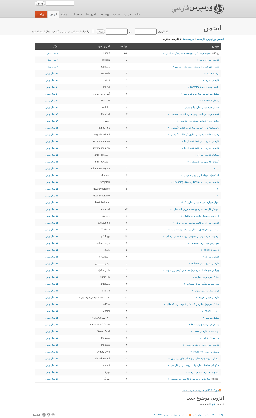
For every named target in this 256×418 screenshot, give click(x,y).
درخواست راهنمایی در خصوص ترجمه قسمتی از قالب (192, 236)
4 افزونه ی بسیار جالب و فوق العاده (201, 216)
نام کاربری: (151, 31)
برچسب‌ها (188, 39)
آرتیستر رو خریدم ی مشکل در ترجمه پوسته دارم (195, 229)
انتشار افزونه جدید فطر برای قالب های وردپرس (195, 358)
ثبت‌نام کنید (37, 31)
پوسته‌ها (104, 14)
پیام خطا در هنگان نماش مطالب (203, 283)
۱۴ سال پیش (51, 243)
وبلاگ (64, 14)
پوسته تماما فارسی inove (206, 331)
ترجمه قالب (213, 73)
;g (218, 168)
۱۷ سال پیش (51, 372)
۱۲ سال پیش (51, 127)
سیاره (116, 14)
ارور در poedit (212, 311)
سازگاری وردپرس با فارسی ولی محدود (190, 378)
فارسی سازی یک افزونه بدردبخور (202, 345)
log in (213, 404)
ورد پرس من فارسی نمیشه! (205, 243)
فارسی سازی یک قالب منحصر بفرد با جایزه (197, 222)
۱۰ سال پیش (51, 73)
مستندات (77, 14)
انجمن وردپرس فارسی (210, 39)
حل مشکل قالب (211, 338)
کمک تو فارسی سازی (208, 155)
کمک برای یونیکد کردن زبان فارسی (201, 175)
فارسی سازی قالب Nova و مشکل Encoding (196, 182)
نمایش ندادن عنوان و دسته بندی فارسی (199, 121)
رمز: (119, 31)
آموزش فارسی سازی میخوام (204, 161)
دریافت (41, 14)
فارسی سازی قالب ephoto (205, 263)
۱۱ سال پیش (51, 107)
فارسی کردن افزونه (209, 297)
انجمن (53, 14)
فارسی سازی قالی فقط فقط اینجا (201, 141)
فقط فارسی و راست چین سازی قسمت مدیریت (195, 114)
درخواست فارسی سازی (207, 290)
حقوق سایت (198, 415)
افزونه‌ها (91, 14)
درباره (127, 14)
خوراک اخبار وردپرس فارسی (177, 415)
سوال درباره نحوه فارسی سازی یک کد (200, 202)
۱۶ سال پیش (51, 358)
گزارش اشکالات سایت (214, 415)
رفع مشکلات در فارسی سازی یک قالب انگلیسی (195, 127)
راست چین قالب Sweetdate (204, 87)
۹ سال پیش (52, 59)
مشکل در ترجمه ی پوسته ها (205, 324)
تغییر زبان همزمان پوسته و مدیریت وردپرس (197, 66)
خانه (137, 14)
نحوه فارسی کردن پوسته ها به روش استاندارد (188, 53)
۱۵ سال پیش (51, 345)
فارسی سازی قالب (209, 59)
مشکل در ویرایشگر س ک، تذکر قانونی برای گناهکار (193, 304)
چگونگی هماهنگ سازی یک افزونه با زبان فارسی (195, 365)
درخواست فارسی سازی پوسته (203, 372)
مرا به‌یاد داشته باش (80, 31)
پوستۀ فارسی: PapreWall (206, 351)
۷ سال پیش (52, 53)
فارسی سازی (212, 80)
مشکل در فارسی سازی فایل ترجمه (201, 93)
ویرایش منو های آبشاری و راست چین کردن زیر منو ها (192, 270)
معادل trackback (210, 100)
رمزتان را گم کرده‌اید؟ (58, 31)
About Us (158, 415)
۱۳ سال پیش (51, 175)
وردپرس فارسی (194, 9)
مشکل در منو (212, 317)
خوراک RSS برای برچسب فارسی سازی (201, 390)
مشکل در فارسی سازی (207, 277)
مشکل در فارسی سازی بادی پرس (202, 107)
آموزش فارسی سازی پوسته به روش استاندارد (196, 209)
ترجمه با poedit (211, 250)
